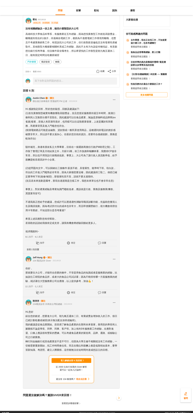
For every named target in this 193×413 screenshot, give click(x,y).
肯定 (73, 243)
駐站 (96, 10)
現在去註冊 (81, 379)
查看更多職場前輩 (70, 403)
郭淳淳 (36, 301)
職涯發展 (45, 62)
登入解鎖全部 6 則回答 (71, 360)
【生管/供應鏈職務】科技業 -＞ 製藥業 (149, 74)
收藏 (102, 71)
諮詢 (114, 10)
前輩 (78, 10)
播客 (132, 10)
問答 (60, 10)
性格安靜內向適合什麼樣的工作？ (146, 84)
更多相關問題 (146, 95)
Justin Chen (39, 98)
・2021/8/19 (67, 304)
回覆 (104, 243)
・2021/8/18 (72, 101)
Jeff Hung (38, 257)
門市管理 (31, 62)
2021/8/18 (42, 20)
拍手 (42, 243)
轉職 (57, 62)
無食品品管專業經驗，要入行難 (145, 52)
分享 (114, 71)
